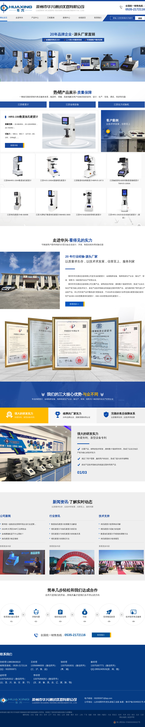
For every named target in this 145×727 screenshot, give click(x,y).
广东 (85, 715)
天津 (124, 715)
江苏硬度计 (23, 104)
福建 (90, 715)
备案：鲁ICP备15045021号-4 (132, 702)
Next (142, 51)
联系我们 (101, 635)
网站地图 (122, 717)
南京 (133, 715)
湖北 (58, 715)
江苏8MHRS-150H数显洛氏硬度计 (17, 180)
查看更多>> (74, 304)
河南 (94, 715)
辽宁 (49, 715)
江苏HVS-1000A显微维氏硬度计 (53, 180)
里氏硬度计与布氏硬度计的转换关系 (65, 534)
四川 (76, 715)
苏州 (45, 715)
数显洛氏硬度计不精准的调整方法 (114, 534)
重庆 (72, 715)
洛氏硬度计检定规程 (10, 539)
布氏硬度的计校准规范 (110, 539)
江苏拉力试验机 (121, 104)
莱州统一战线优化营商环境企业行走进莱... (19, 524)
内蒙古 (104, 715)
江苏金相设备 (72, 104)
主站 (32, 715)
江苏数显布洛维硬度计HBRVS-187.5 (88, 180)
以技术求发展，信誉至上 (123, 122)
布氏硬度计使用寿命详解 (111, 524)
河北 (54, 715)
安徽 (36, 715)
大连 (109, 715)
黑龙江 (114, 715)
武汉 (128, 715)
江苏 (142, 715)
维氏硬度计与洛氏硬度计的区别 (64, 529)
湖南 (99, 715)
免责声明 (131, 717)
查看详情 (14, 145)
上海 (81, 715)
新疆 (67, 715)
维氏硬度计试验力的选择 (111, 529)
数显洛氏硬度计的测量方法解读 (64, 524)
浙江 (41, 715)
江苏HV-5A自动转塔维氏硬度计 (88, 215)
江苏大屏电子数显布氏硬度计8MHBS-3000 (53, 215)
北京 (137, 715)
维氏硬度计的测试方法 (60, 539)
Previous (2, 51)
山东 (63, 715)
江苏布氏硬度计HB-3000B (17, 215)
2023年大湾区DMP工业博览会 (14, 529)
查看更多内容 (5, 546)
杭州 (119, 715)
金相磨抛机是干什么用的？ (13, 534)
